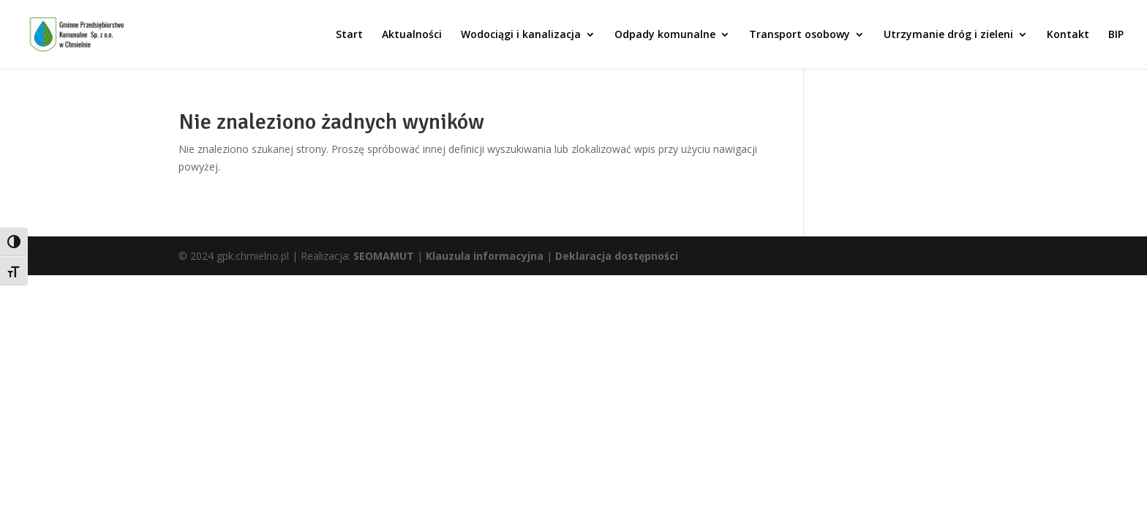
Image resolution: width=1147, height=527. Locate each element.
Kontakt (1068, 35)
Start (349, 35)
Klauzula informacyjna (485, 256)
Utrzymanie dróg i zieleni (948, 35)
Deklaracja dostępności (616, 256)
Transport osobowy (799, 35)
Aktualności (412, 35)
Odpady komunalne (664, 35)
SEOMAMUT (383, 256)
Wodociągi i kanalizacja (521, 35)
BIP (1116, 35)
